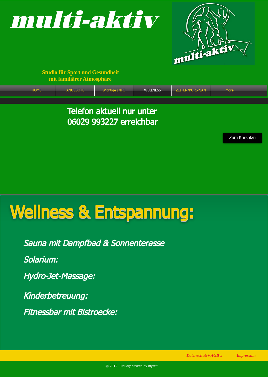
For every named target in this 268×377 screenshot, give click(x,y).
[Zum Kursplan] (242, 138)
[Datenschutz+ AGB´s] (204, 355)
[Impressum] (246, 355)
